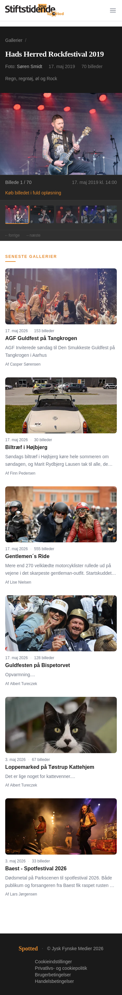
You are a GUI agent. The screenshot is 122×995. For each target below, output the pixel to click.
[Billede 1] (17, 214)
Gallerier (13, 40)
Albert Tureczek (23, 683)
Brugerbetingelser (53, 974)
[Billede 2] (42, 214)
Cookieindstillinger (53, 961)
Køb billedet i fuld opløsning (33, 192)
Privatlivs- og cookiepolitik (61, 968)
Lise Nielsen (20, 582)
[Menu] (112, 10)
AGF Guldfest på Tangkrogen (41, 338)
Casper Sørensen (25, 364)
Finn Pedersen (22, 473)
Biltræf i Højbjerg (26, 447)
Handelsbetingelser (54, 981)
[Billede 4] (93, 214)
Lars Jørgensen (23, 894)
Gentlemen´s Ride (27, 556)
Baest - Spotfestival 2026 (36, 868)
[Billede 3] (67, 214)
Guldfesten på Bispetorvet (37, 665)
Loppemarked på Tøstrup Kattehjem (49, 767)
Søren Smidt (29, 66)
